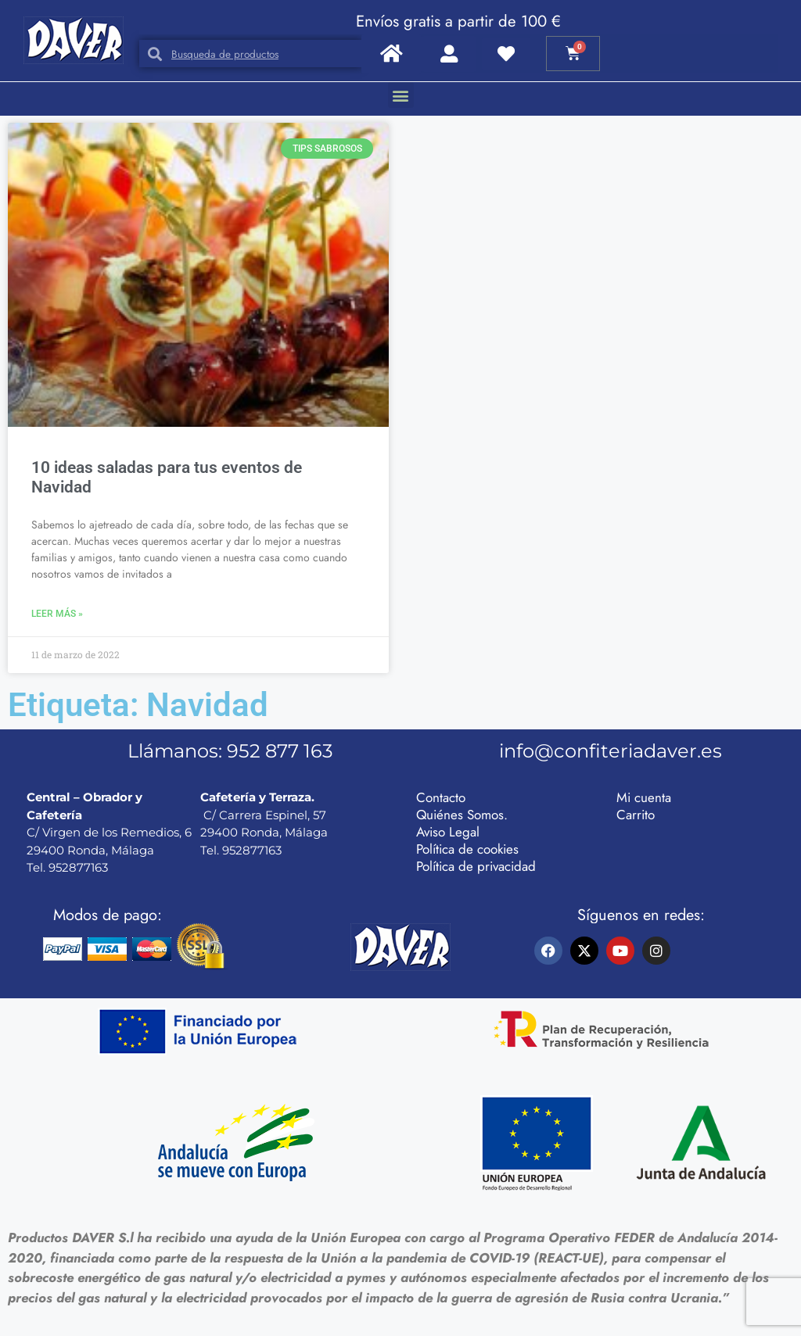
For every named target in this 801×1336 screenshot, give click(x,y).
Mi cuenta (643, 797)
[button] (401, 95)
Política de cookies (467, 849)
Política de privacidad (476, 866)
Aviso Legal (448, 831)
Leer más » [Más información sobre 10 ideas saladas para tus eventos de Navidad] (57, 613)
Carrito (635, 814)
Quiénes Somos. (462, 814)
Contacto (440, 797)
